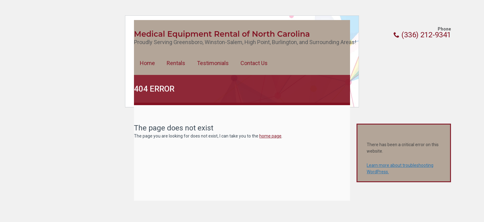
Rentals (176, 63)
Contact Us (254, 63)
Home (147, 63)
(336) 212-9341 (422, 35)
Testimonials (213, 63)
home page (270, 136)
